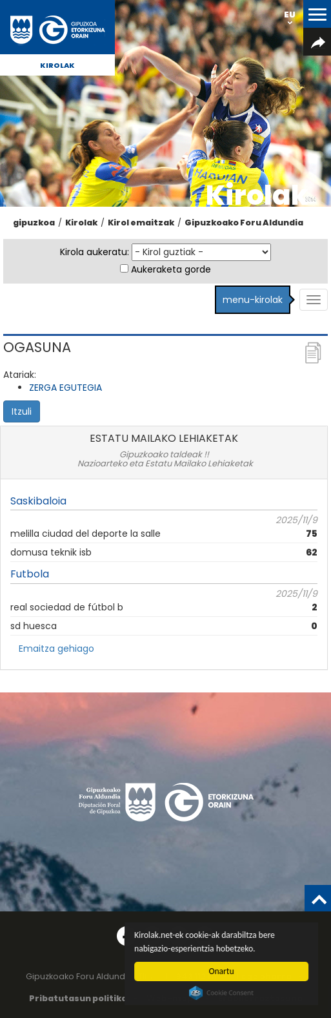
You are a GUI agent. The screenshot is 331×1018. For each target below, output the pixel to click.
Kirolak (57, 65)
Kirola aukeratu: (94, 251)
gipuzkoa (34, 222)
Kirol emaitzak (141, 222)
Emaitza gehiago (56, 648)
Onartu (221, 971)
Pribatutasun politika (78, 998)
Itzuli (22, 411)
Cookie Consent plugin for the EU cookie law (222, 993)
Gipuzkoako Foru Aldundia (244, 222)
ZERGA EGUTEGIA (65, 387)
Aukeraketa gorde (171, 269)
